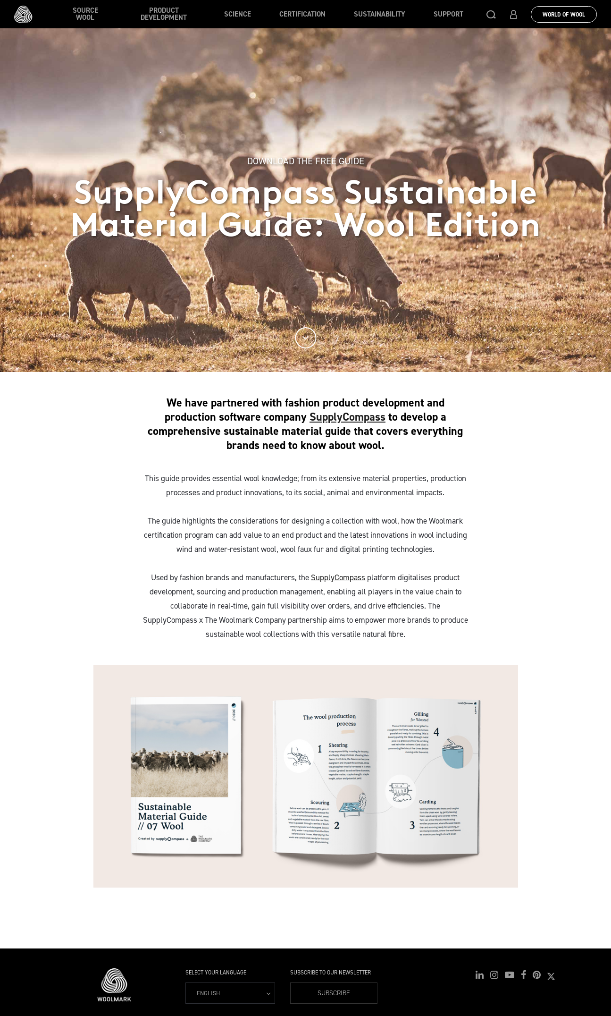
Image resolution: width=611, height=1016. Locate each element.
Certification (302, 14)
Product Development (164, 14)
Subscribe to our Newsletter (330, 972)
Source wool (85, 14)
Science (237, 14)
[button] (491, 14)
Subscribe (334, 993)
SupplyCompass (347, 416)
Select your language (215, 972)
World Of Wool (564, 14)
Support (448, 14)
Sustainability (379, 14)
